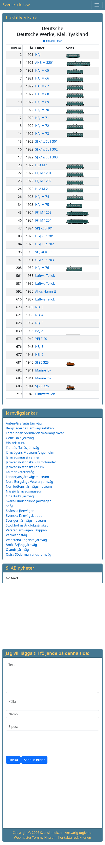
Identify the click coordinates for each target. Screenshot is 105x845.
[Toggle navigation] (97, 5)
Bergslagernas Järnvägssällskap (30, 428)
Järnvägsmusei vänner (23, 457)
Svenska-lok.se (16, 4)
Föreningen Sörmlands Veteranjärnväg (35, 433)
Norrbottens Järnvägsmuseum (29, 486)
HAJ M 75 (42, 204)
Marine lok (43, 370)
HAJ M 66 (42, 78)
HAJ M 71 (42, 118)
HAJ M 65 (42, 70)
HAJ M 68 (42, 94)
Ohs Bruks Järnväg (20, 496)
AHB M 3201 (44, 62)
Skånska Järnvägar (20, 510)
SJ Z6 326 (42, 386)
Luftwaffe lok (45, 275)
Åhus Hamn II (45, 291)
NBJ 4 (39, 315)
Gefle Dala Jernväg (20, 438)
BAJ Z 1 (40, 331)
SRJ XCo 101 (44, 228)
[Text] (52, 677)
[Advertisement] (52, 615)
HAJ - (39, 54)
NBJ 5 (39, 346)
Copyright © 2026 (26, 832)
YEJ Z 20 (41, 339)
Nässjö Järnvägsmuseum (24, 491)
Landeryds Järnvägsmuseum (27, 477)
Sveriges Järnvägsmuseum (26, 520)
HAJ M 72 (42, 125)
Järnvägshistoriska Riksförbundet (31, 462)
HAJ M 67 (42, 86)
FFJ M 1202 (43, 181)
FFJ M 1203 (43, 212)
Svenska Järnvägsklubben (25, 515)
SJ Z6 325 (42, 362)
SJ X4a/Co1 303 (46, 157)
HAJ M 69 (42, 102)
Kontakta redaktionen (74, 837)
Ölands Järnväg (17, 549)
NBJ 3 (39, 307)
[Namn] (52, 714)
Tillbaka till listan (52, 40)
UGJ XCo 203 (44, 260)
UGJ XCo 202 (44, 244)
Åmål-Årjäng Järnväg (21, 544)
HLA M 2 (41, 189)
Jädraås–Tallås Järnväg (22, 447)
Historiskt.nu (15, 443)
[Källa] (52, 701)
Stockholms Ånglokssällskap (27, 525)
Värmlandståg (16, 535)
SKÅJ (9, 506)
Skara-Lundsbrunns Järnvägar (28, 501)
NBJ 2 (39, 323)
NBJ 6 (39, 354)
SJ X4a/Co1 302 (46, 149)
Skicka (13, 760)
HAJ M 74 (42, 196)
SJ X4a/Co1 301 (46, 141)
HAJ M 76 (42, 267)
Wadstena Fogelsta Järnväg (26, 540)
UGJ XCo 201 (44, 236)
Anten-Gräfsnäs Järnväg (24, 423)
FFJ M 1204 (43, 220)
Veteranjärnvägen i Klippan (26, 530)
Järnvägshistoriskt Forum (25, 467)
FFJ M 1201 (43, 173)
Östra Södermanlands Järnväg (28, 554)
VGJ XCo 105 (44, 252)
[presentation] (36, 743)
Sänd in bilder (34, 760)
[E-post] (52, 726)
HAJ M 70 (42, 110)
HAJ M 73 (42, 133)
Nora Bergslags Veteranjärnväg (29, 481)
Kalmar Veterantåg (20, 472)
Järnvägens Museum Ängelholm (30, 452)
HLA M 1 (41, 165)
